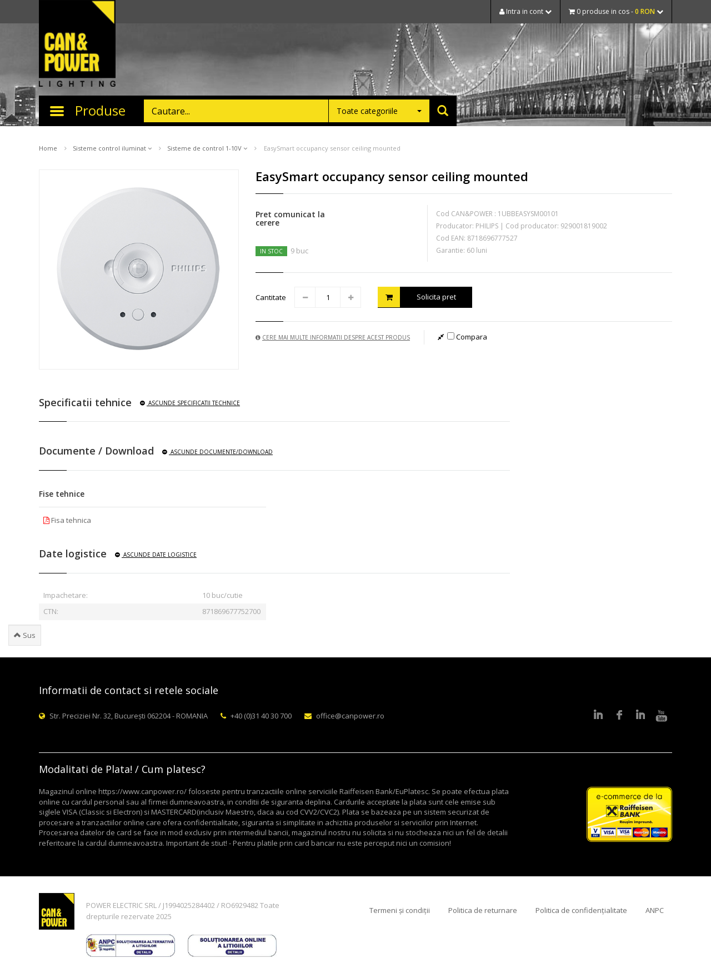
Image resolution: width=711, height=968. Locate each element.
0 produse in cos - (616, 11)
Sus (25, 635)
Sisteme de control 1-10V (207, 148)
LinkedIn (598, 716)
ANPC (654, 910)
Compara (467, 337)
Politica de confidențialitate (581, 910)
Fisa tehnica (67, 520)
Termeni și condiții (399, 910)
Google (640, 716)
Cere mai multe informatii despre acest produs (333, 337)
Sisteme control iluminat (112, 148)
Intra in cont (525, 11)
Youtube (661, 716)
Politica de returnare (482, 910)
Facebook (619, 716)
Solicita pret (417, 297)
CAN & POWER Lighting (77, 44)
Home (48, 148)
